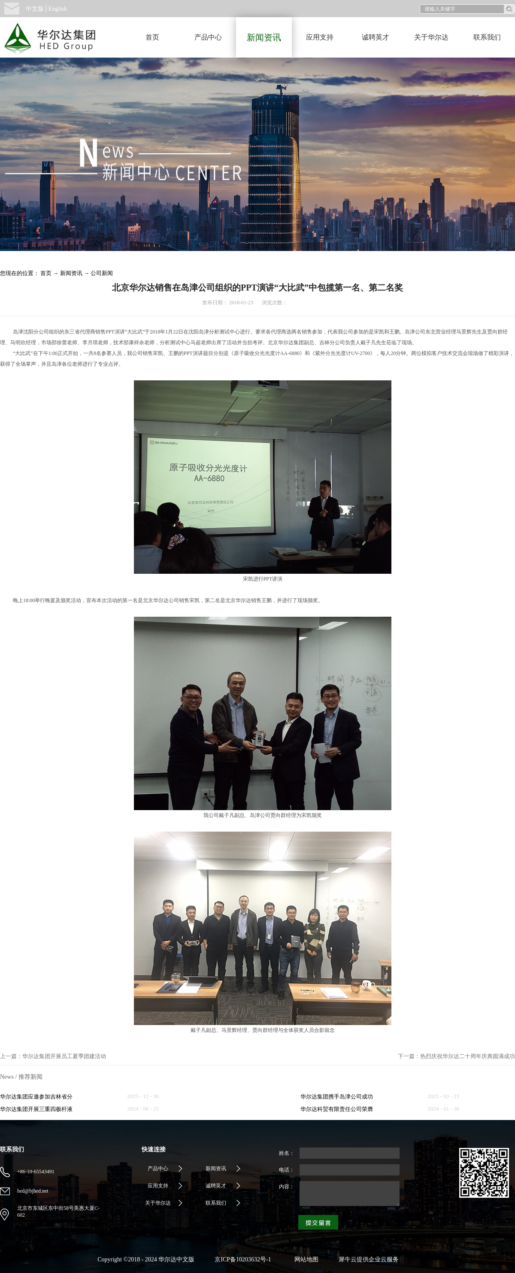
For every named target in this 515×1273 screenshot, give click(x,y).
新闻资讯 (71, 273)
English (57, 9)
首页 (152, 37)
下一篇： (456, 1056)
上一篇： (53, 1056)
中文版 (35, 9)
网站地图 (304, 1259)
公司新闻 (102, 273)
